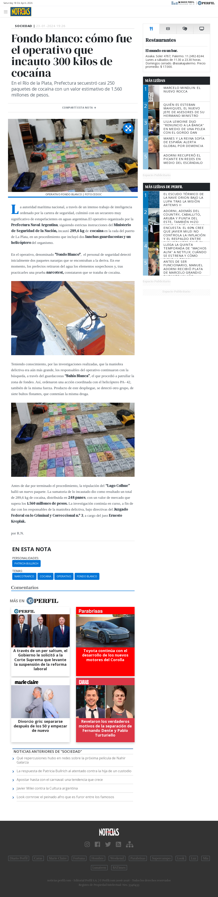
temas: (17, 571)
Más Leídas (155, 80)
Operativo (64, 576)
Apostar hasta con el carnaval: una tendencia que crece (60, 779)
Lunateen (99, 868)
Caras (38, 858)
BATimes (119, 868)
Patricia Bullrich (26, 563)
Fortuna (79, 858)
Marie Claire (58, 858)
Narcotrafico (24, 576)
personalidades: (25, 558)
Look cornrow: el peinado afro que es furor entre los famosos (65, 797)
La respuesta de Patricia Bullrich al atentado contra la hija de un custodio (74, 771)
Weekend (117, 858)
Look (181, 858)
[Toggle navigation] (6, 11)
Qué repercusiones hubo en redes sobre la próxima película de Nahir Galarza (71, 760)
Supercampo (161, 858)
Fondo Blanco (87, 576)
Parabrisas (137, 858)
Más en (34, 600)
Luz (193, 858)
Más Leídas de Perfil (164, 186)
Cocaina (45, 576)
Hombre (97, 858)
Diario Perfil (19, 858)
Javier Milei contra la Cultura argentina (47, 788)
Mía (205, 858)
